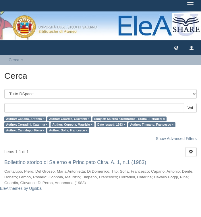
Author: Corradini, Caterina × (26, 124)
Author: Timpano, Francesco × (152, 124)
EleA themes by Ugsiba (21, 188)
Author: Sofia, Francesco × (68, 130)
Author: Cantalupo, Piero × (25, 130)
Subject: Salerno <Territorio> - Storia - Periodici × (129, 119)
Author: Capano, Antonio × (25, 119)
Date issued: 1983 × (111, 124)
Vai (190, 108)
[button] (176, 47)
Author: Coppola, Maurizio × (72, 124)
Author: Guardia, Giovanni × (69, 119)
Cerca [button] (16, 60)
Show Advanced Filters (176, 138)
